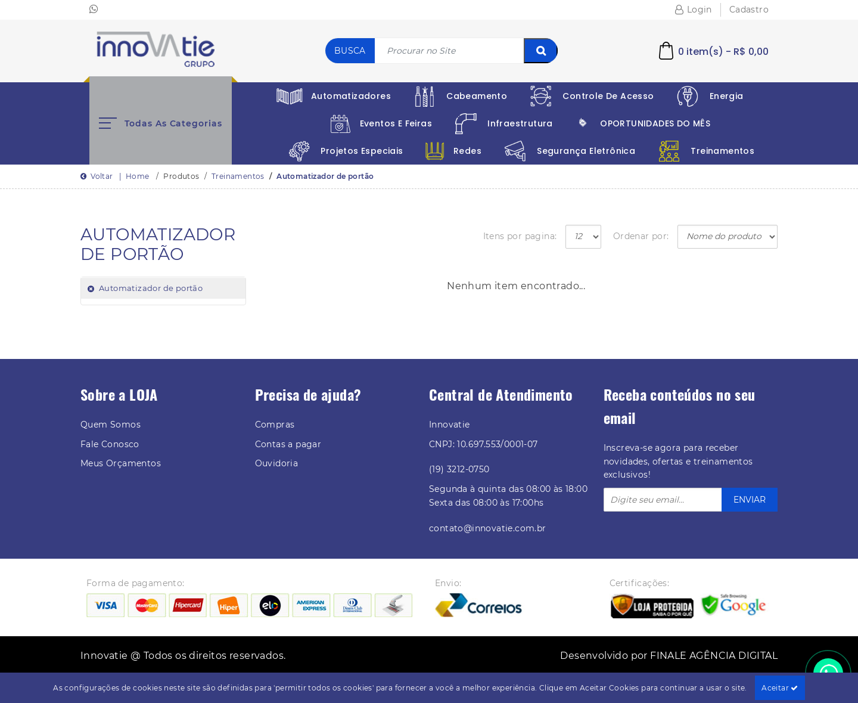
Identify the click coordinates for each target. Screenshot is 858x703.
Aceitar (779, 687)
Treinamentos (238, 176)
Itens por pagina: (520, 236)
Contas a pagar (288, 444)
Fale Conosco (109, 444)
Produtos (181, 176)
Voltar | (103, 176)
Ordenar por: (641, 236)
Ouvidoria (277, 463)
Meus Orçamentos (120, 463)
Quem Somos (110, 424)
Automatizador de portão (325, 176)
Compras (275, 424)
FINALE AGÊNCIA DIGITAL (714, 655)
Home (138, 176)
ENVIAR (749, 499)
